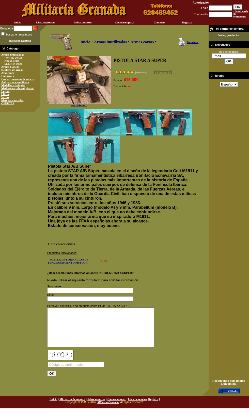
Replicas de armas (12, 69)
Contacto (159, 22)
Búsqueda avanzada (20, 40)
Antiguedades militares (15, 81)
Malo (159, 72)
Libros (5, 94)
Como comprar (124, 22)
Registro (187, 22)
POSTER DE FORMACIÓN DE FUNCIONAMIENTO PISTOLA (68, 261)
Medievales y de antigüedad (17, 88)
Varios (5, 97)
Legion (5, 91)
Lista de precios (45, 22)
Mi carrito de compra (72, 406)
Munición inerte (13, 63)
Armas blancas (10, 66)
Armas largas (11, 60)
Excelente (171, 72)
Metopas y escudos (12, 100)
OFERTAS (7, 103)
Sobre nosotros (83, 22)
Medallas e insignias (13, 84)
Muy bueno (167, 72)
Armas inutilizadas (12, 54)
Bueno (163, 72)
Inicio (17, 22)
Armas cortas (142, 42)
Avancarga (7, 72)
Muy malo (155, 72)
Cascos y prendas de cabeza (17, 78)
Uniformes (7, 75)
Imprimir (192, 42)
